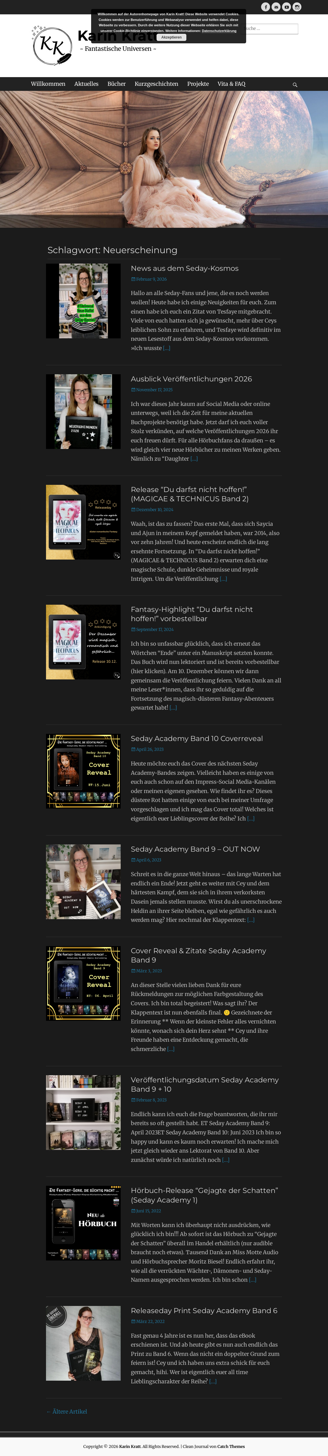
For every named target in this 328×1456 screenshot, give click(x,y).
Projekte (198, 83)
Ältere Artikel (66, 1411)
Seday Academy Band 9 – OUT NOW (195, 849)
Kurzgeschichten (156, 83)
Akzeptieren (171, 37)
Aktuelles (86, 83)
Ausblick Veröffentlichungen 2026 (191, 379)
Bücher (117, 83)
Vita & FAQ (231, 83)
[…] (167, 348)
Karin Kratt (130, 1446)
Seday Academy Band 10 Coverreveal (197, 738)
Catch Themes (231, 1446)
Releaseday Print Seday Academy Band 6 (204, 1310)
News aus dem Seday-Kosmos (185, 268)
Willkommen (48, 83)
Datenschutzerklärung (219, 31)
